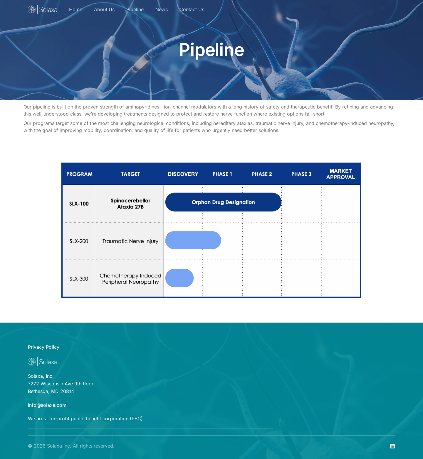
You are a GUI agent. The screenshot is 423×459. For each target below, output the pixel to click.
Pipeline (135, 9)
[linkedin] (392, 446)
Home (75, 9)
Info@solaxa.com (47, 405)
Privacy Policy (43, 347)
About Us (104, 9)
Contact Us (191, 9)
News (161, 9)
